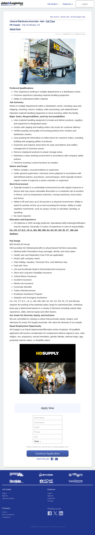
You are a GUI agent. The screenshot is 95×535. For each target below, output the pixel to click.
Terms (4, 512)
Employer (68, 4)
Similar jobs (65, 17)
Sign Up (5, 496)
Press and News (8, 514)
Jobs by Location (8, 498)
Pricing (50, 501)
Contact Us (6, 517)
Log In (85, 4)
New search (54, 17)
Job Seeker (53, 4)
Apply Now (15, 29)
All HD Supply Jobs (78, 17)
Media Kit (51, 498)
